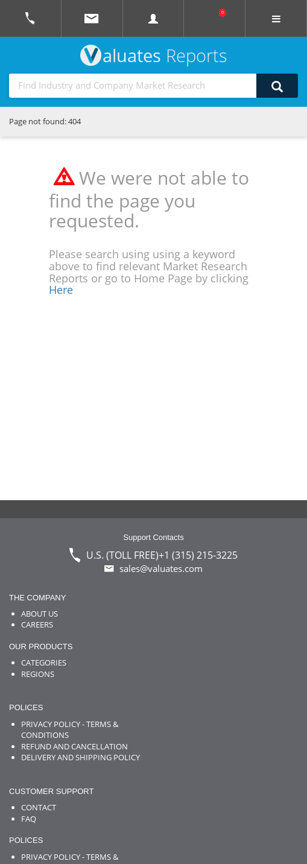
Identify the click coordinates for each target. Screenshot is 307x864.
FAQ (28, 818)
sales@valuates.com (161, 568)
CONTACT (38, 807)
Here (61, 289)
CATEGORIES (43, 662)
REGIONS (37, 674)
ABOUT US (39, 613)
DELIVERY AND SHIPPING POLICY (80, 757)
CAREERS (37, 624)
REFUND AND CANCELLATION (74, 746)
